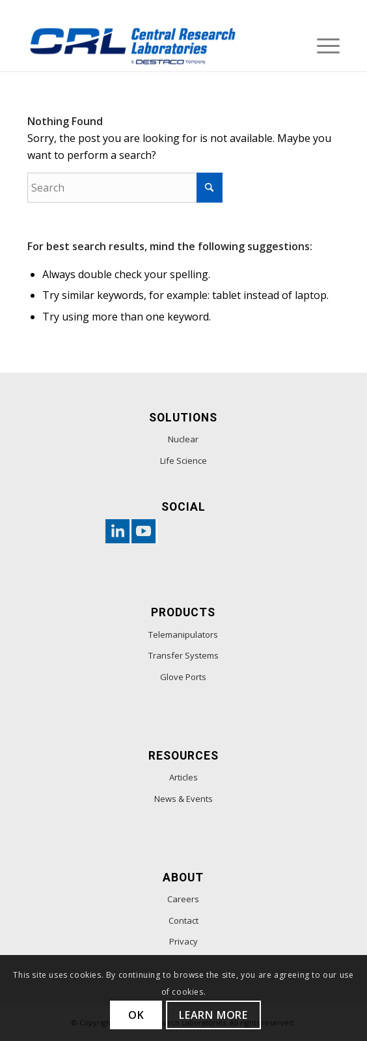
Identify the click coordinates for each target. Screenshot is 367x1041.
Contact (183, 920)
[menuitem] (322, 45)
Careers (183, 899)
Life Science (183, 460)
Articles (183, 777)
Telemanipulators (183, 634)
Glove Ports (183, 677)
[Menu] (322, 45)
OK (136, 1015)
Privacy (183, 941)
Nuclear (183, 439)
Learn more (213, 1015)
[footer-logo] (152, 45)
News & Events (183, 799)
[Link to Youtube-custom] (141, 532)
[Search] (125, 188)
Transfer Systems (183, 655)
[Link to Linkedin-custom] (115, 532)
